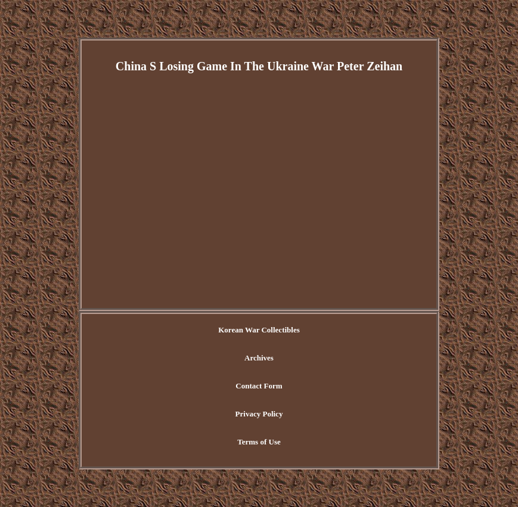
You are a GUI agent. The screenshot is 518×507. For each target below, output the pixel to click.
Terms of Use (258, 441)
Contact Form (258, 385)
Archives (259, 357)
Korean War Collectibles (259, 329)
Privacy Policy (259, 413)
